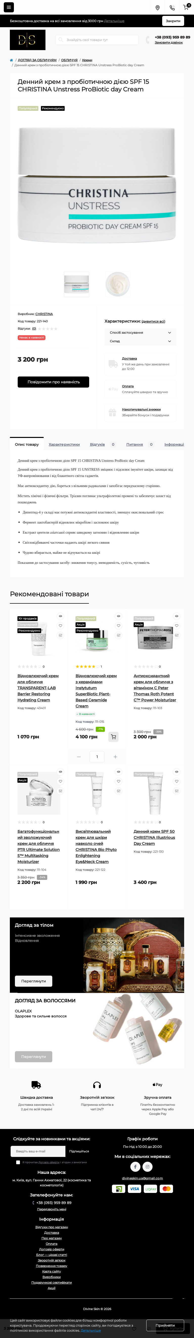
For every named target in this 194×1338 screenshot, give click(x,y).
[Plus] (115, 757)
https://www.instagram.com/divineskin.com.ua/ (147, 1167)
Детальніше (114, 21)
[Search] (60, 40)
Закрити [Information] (173, 21)
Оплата (128, 386)
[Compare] (60, 635)
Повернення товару (51, 1266)
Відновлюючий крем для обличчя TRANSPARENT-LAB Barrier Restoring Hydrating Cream (38, 687)
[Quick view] (60, 616)
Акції (51, 1288)
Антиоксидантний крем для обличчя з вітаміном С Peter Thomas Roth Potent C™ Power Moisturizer (155, 687)
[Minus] (78, 757)
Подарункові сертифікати (51, 1282)
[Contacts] (172, 7)
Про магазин (51, 1238)
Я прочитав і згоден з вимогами (54, 1162)
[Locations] (157, 7)
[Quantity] (97, 756)
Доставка (129, 358)
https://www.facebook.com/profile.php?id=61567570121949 (135, 1167)
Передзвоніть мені (51, 1209)
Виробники (51, 1277)
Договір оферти (48, 1162)
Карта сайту (51, 1271)
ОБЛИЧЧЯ (69, 60)
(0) (34, 328)
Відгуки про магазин (51, 1227)
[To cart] (113, 737)
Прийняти (165, 1325)
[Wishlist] (60, 626)
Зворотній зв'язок (51, 1260)
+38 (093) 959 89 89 (172, 37)
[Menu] (9, 7)
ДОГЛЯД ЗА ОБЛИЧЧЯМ (37, 60)
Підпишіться (79, 1151)
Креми (87, 60)
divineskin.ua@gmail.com (142, 1178)
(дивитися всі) (153, 321)
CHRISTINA (44, 314)
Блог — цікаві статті (51, 1255)
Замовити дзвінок (169, 42)
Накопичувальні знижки (141, 409)
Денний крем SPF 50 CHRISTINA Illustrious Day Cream (154, 837)
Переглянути (33, 981)
